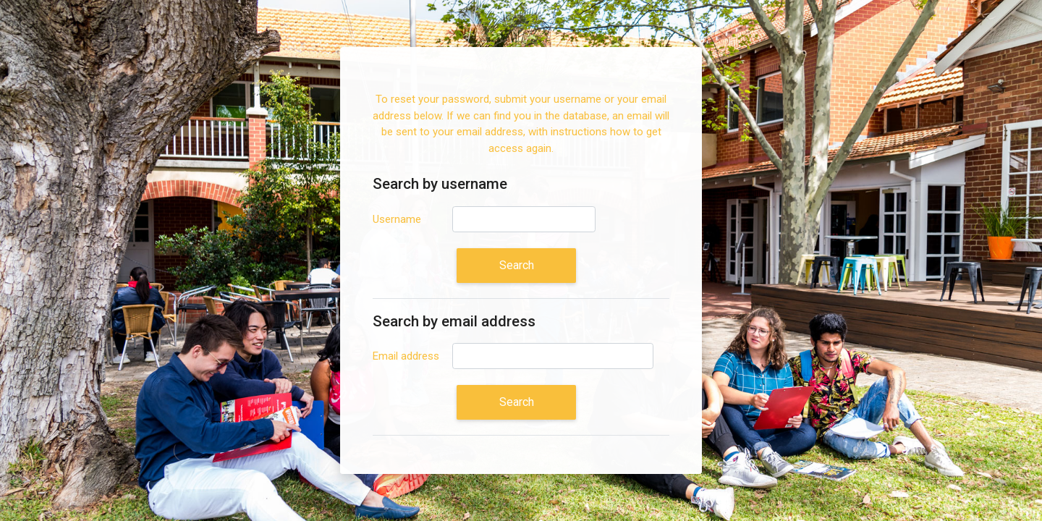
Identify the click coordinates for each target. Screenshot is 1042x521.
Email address (406, 356)
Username (397, 219)
